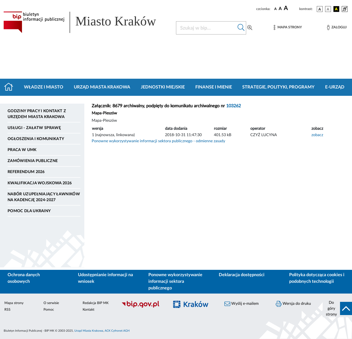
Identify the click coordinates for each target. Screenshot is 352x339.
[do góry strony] (337, 308)
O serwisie (51, 303)
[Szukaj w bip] (241, 27)
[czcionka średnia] (280, 9)
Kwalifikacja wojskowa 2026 (40, 183)
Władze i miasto (43, 87)
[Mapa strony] (288, 27)
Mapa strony (13, 303)
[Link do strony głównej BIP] (87, 22)
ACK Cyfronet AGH (117, 330)
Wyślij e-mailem (241, 304)
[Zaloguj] (337, 27)
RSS (7, 309)
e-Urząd (334, 87)
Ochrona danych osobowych (24, 278)
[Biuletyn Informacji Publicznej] (143, 307)
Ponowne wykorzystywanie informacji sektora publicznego (175, 281)
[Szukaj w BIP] (206, 27)
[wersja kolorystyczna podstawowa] (319, 9)
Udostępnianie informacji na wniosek (105, 278)
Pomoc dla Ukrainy (29, 211)
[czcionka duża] (290, 8)
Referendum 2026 (26, 172)
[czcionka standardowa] (275, 9)
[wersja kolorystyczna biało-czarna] (328, 9)
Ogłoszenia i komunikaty (36, 139)
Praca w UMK (22, 150)
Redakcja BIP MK (96, 303)
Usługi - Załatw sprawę (34, 128)
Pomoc (49, 309)
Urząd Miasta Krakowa (102, 87)
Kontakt (88, 309)
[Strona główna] (11, 87)
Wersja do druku (293, 304)
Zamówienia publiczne (33, 161)
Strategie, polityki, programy (278, 87)
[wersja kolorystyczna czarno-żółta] (336, 9)
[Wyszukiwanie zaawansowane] (249, 27)
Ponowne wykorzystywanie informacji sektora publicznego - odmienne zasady (158, 141)
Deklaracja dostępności (241, 275)
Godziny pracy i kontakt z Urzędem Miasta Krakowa (37, 114)
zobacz (317, 135)
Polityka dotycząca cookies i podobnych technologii (316, 278)
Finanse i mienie (213, 87)
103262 (233, 106)
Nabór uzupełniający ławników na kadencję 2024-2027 (44, 197)
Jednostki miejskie (163, 87)
